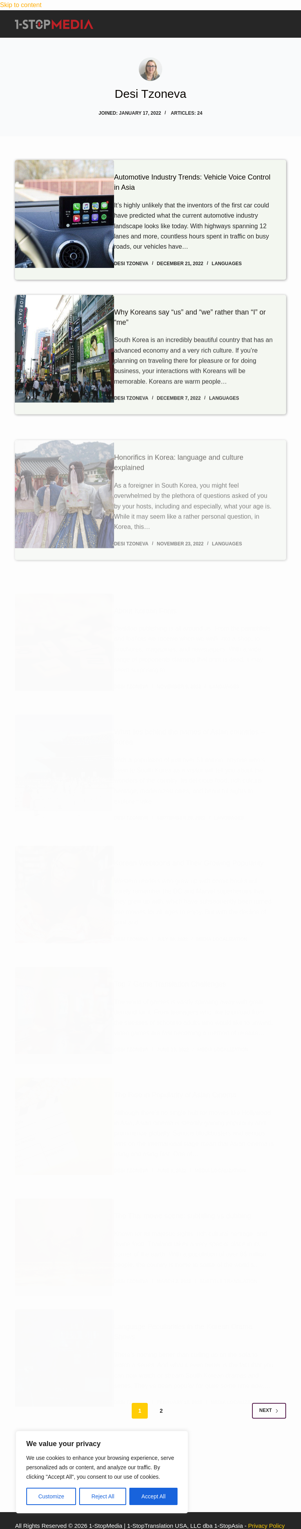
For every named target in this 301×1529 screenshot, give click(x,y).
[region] (102, 1472)
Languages (238, 263)
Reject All (102, 1496)
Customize (51, 1496)
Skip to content (21, 5)
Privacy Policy (266, 1525)
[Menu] (283, 24)
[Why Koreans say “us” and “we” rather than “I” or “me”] (64, 381)
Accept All (153, 1496)
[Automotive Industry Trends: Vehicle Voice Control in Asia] (64, 219)
